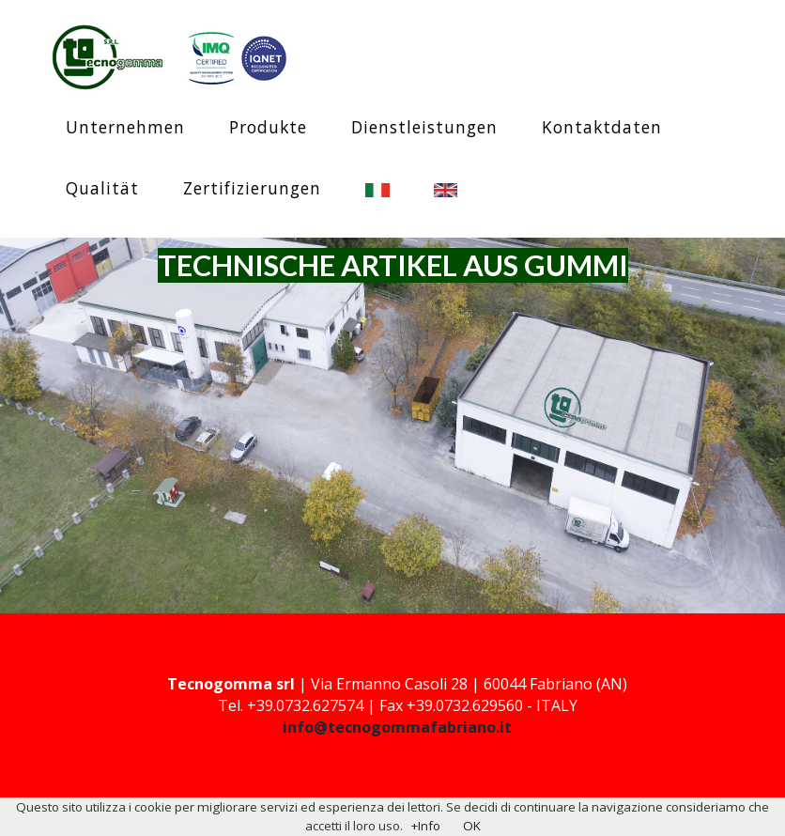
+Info (425, 825)
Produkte (268, 127)
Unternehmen (125, 127)
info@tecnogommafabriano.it (397, 727)
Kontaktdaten (602, 127)
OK (472, 825)
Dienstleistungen (424, 127)
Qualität (102, 188)
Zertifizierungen (252, 188)
